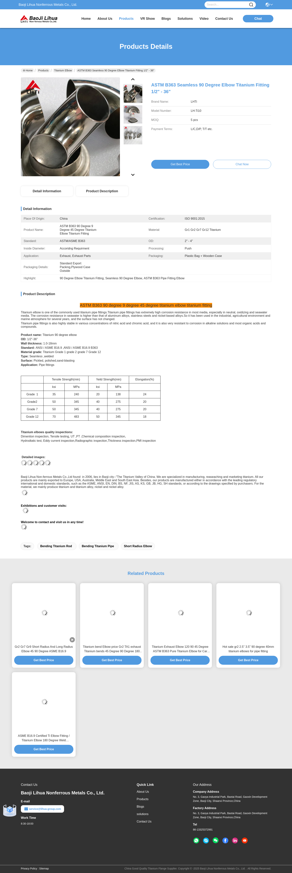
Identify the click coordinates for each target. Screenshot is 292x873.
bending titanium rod (56, 546)
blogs (166, 18)
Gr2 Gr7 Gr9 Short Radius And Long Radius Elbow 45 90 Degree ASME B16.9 (44, 649)
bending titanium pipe (98, 546)
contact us (224, 18)
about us (104, 18)
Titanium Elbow (63, 70)
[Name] (251, 4)
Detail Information (47, 191)
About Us (143, 791)
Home (86, 18)
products (126, 18)
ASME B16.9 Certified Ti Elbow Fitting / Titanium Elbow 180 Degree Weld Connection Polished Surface (43, 738)
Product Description (102, 191)
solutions (185, 18)
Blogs (140, 806)
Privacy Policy (29, 868)
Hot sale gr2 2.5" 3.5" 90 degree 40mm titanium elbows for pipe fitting (248, 649)
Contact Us (144, 821)
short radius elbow (138, 546)
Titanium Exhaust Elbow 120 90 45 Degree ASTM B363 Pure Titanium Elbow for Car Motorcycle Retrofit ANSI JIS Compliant (180, 649)
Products (43, 70)
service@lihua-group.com (42, 809)
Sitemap (44, 868)
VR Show (147, 18)
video (204, 18)
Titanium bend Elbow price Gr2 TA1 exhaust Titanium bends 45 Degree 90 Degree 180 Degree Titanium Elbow (112, 649)
